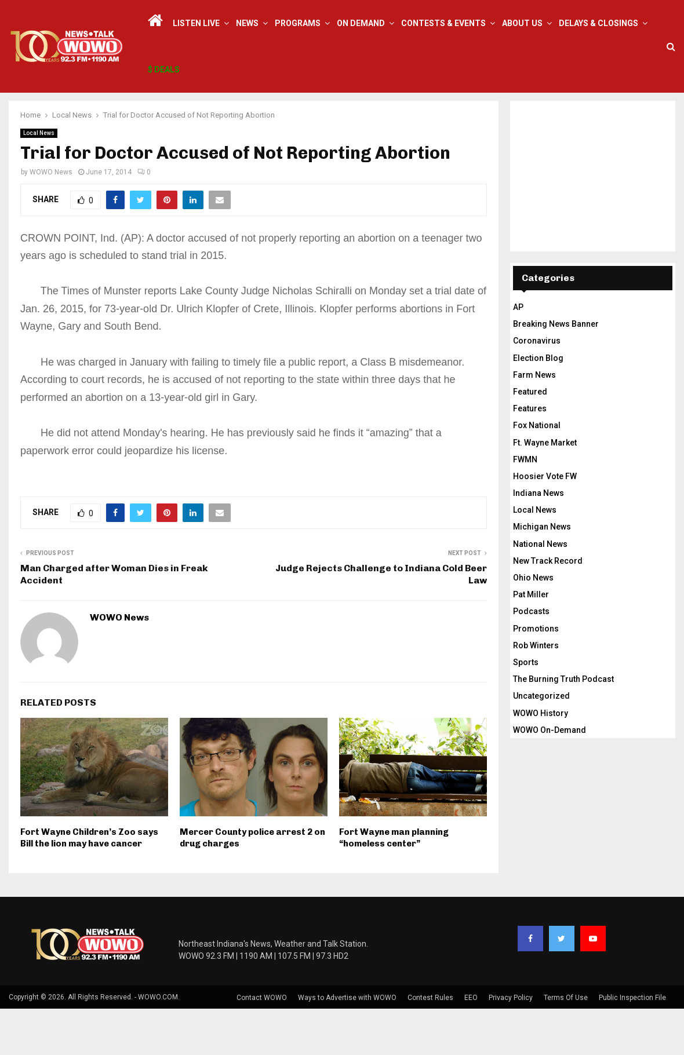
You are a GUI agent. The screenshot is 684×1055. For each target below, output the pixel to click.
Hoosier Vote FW (545, 522)
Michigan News (542, 573)
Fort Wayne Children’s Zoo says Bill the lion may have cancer (89, 884)
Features (530, 454)
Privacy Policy (511, 1044)
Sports (526, 708)
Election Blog (538, 404)
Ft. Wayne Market (545, 489)
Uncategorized (541, 742)
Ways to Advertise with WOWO (347, 1044)
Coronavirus (537, 387)
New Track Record (548, 607)
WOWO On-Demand (549, 776)
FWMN (525, 505)
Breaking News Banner (556, 370)
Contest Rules (430, 1044)
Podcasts (531, 657)
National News (540, 590)
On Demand (361, 23)
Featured (530, 438)
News (247, 23)
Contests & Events (443, 23)
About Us (522, 23)
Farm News (534, 421)
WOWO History (540, 759)
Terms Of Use (566, 1044)
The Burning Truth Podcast (563, 725)
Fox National (537, 471)
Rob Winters (536, 691)
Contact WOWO (262, 1044)
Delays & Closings (598, 23)
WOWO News (51, 218)
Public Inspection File (632, 1044)
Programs (298, 23)
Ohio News (533, 624)
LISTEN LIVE (196, 23)
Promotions (536, 675)
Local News (38, 179)
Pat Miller (531, 640)
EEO (471, 1044)
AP (518, 353)
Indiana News (538, 539)
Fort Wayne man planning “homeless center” (394, 884)
